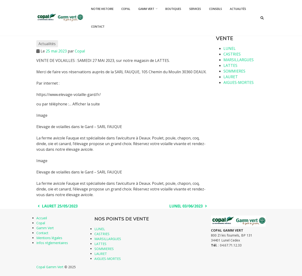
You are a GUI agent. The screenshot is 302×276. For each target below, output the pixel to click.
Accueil (41, 218)
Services (195, 9)
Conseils (215, 9)
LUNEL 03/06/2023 (188, 206)
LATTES (230, 65)
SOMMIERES (234, 71)
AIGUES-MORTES (238, 82)
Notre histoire (102, 9)
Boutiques (173, 9)
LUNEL (229, 48)
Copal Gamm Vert (49, 267)
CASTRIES (232, 54)
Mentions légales (49, 238)
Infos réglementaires (52, 243)
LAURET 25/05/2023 (57, 206)
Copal (125, 9)
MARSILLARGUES (238, 59)
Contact (98, 27)
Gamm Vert (146, 9)
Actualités (238, 9)
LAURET (230, 76)
